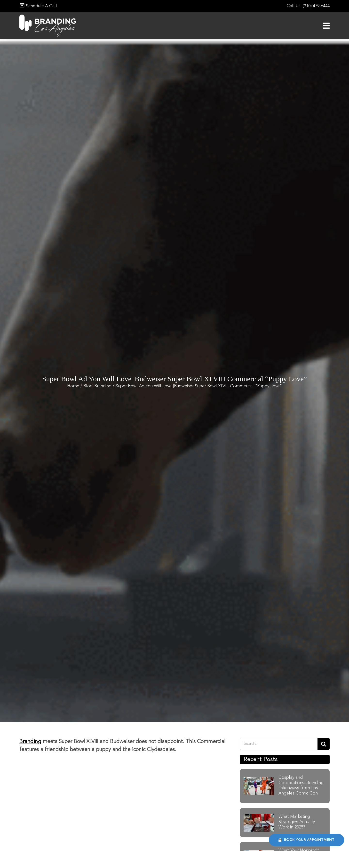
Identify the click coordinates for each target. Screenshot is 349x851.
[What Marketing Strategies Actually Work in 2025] (259, 816)
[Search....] (278, 744)
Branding (30, 741)
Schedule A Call (38, 6)
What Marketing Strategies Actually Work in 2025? (296, 821)
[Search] (323, 744)
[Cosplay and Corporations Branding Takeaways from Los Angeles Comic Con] (259, 779)
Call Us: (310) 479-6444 (308, 6)
